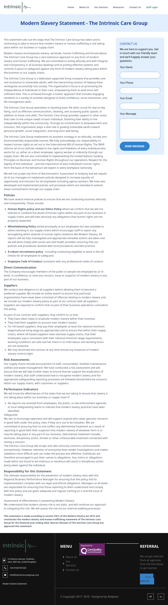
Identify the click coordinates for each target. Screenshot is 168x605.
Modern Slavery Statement (15, 583)
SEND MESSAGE (134, 146)
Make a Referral (146, 579)
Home (71, 7)
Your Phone (126, 82)
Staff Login (152, 7)
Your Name (126, 67)
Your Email (126, 98)
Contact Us (135, 7)
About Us (84, 7)
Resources (118, 7)
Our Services (101, 7)
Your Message (128, 113)
